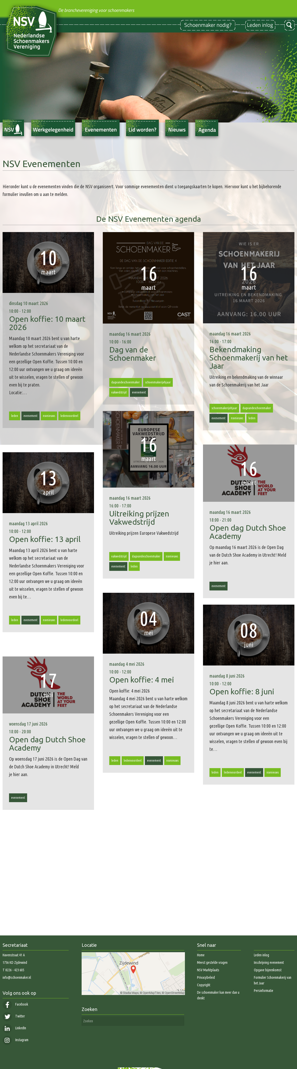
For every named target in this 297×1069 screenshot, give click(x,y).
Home (201, 955)
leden (14, 415)
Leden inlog (261, 955)
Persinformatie (263, 991)
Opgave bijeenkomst (268, 970)
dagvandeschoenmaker (125, 382)
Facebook (15, 1004)
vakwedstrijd (119, 392)
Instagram (15, 1040)
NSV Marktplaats (208, 970)
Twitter (14, 1016)
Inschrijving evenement (269, 962)
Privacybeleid (206, 977)
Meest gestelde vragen (212, 962)
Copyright (203, 985)
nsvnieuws (49, 415)
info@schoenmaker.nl (17, 977)
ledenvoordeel (69, 415)
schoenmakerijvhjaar (158, 382)
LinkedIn (14, 1028)
